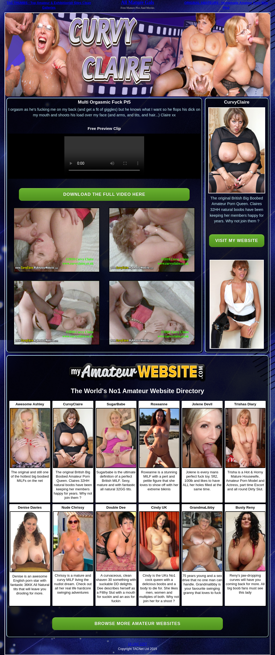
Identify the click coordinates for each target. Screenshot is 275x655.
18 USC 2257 (137, 644)
